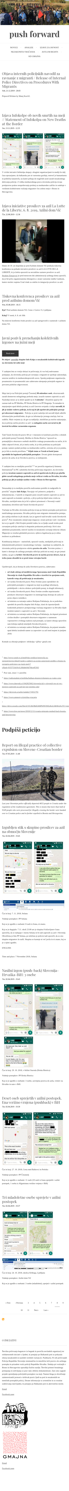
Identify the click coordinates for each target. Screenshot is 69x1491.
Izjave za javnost (49, 47)
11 (29, 1310)
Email (4, 1389)
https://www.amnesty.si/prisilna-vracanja (20, 697)
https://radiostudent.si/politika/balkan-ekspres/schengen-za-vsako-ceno (32, 678)
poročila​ (14, 359)
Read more (12, 354)
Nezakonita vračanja (23, 52)
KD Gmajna (34, 56)
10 (23, 1310)
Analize (29, 47)
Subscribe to (3, 1319)
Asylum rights (50, 52)
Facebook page (8, 1394)
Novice (14, 47)
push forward (34, 33)
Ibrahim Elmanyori (10, 276)
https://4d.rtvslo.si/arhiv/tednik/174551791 (21, 692)
